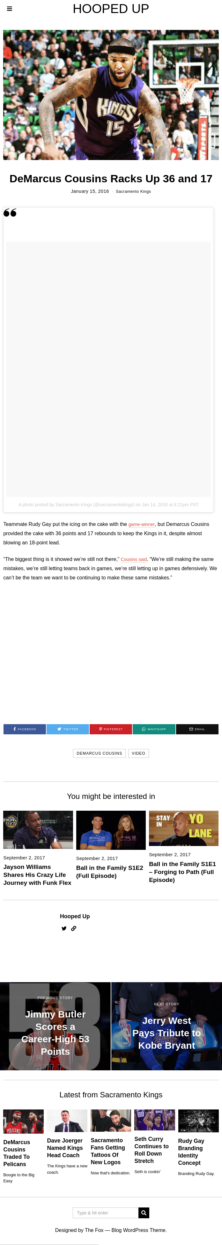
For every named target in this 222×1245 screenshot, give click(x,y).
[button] (143, 1212)
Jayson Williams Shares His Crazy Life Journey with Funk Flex (37, 875)
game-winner (143, 524)
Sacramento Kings (134, 191)
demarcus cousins (99, 753)
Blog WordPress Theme (138, 1230)
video (138, 753)
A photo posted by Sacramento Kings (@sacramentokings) (76, 504)
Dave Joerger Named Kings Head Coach (65, 1147)
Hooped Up (75, 916)
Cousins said (135, 559)
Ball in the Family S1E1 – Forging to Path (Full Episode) (182, 872)
